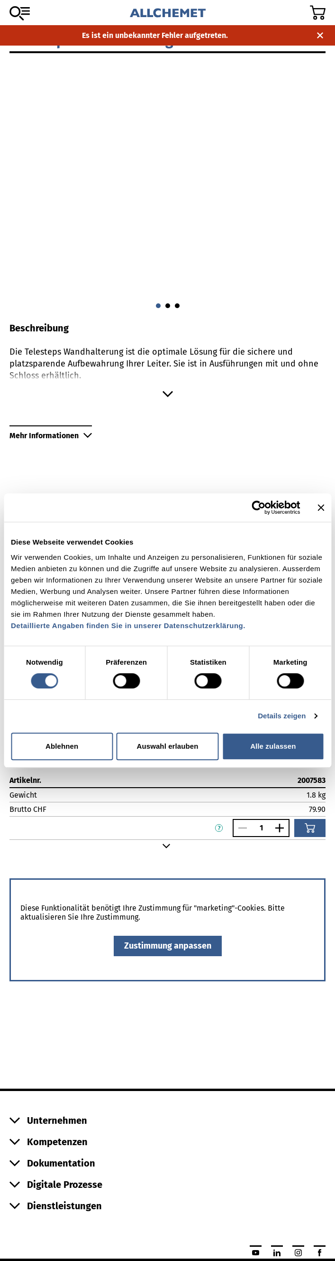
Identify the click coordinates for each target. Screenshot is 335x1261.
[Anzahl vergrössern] (282, 828)
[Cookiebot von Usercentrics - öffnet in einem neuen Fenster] (258, 507)
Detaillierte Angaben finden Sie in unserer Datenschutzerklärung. (128, 625)
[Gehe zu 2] (177, 305)
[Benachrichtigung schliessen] (320, 35)
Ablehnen (61, 746)
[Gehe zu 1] (167, 305)
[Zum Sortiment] (19, 13)
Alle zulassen (273, 746)
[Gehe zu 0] (158, 305)
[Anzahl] (261, 827)
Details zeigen (282, 716)
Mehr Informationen (50, 435)
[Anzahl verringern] (240, 828)
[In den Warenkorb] (310, 828)
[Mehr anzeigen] (167, 394)
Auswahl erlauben (168, 746)
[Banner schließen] (320, 507)
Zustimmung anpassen (167, 946)
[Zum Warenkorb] (318, 12)
